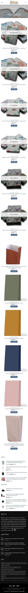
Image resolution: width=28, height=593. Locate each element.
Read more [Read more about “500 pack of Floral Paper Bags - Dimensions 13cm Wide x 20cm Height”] (14, 234)
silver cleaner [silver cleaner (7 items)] (22, 574)
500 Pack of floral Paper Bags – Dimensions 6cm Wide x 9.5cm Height (14, 85)
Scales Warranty (16, 589)
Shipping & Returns (14, 588)
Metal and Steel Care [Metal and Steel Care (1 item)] (5, 574)
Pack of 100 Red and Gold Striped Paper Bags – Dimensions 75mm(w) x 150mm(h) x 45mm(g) (14, 267)
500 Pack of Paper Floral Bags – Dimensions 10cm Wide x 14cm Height (14, 158)
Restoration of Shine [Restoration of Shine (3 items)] (14, 574)
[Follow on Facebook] (12, 530)
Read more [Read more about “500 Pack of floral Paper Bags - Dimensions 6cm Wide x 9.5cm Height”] (14, 89)
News (8, 588)
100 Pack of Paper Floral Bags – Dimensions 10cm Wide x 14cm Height (14, 122)
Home (3, 7)
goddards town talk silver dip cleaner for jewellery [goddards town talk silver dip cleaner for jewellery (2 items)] (10, 563)
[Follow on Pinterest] (15, 530)
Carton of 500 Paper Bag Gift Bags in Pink (14, 408)
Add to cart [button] (14, 271)
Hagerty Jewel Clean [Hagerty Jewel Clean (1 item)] (5, 565)
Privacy (10, 589)
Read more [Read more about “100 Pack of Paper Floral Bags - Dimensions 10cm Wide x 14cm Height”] (14, 125)
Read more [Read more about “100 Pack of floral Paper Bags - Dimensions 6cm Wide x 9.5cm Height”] (14, 52)
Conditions (22, 588)
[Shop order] (14, 14)
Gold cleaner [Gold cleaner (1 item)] (24, 563)
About (4, 588)
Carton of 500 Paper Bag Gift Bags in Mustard (14, 338)
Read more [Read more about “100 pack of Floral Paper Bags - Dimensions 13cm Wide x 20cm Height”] (14, 198)
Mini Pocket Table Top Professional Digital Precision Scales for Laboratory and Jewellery (14, 543)
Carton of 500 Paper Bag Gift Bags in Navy (14, 373)
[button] (2, 2)
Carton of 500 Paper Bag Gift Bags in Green (14, 303)
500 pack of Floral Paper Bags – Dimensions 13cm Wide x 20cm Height (14, 231)
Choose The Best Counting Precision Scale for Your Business (14, 553)
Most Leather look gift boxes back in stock (14, 548)
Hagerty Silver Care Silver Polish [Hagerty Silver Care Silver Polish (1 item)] (7, 571)
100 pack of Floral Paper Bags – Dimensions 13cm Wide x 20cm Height (14, 194)
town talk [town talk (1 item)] (3, 576)
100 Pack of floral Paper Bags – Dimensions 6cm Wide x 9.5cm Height (14, 49)
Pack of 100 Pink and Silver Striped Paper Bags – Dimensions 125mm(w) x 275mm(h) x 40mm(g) (14, 444)
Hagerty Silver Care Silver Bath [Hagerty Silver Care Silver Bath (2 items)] (7, 569)
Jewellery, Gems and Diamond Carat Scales (14, 538)
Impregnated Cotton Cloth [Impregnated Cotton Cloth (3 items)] (20, 571)
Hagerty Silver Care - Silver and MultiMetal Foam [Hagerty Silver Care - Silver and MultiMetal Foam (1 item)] (10, 567)
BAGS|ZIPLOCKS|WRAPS (13, 7)
